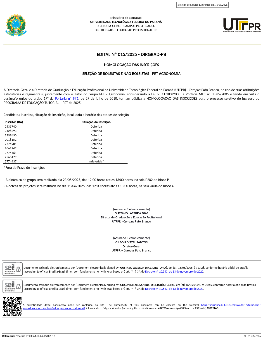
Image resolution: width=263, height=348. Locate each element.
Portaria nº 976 (66, 98)
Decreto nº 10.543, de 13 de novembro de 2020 (174, 271)
